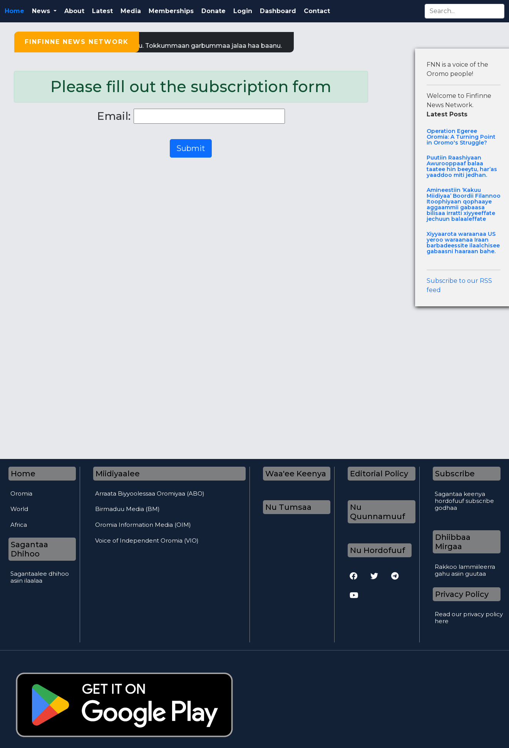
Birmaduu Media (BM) (127, 509)
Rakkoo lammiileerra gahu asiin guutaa (465, 570)
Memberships (171, 11)
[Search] (464, 11)
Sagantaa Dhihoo (29, 549)
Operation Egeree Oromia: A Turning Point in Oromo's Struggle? (461, 137)
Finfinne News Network (77, 41)
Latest (102, 11)
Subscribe (455, 473)
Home (14, 11)
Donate (213, 11)
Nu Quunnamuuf (377, 512)
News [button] (42, 11)
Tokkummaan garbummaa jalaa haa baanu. (217, 45)
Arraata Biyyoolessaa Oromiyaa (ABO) (149, 493)
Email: (114, 116)
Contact (317, 11)
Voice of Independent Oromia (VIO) (147, 540)
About (74, 11)
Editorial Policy (379, 473)
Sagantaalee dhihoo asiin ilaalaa (39, 577)
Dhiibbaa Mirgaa (452, 542)
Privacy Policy (462, 594)
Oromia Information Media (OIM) (143, 525)
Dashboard (278, 11)
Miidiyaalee (117, 473)
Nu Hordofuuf (377, 550)
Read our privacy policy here (469, 618)
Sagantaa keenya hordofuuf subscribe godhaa (464, 501)
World (19, 509)
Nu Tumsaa (288, 507)
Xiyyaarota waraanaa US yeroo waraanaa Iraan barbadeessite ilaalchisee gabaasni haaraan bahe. (463, 242)
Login (242, 11)
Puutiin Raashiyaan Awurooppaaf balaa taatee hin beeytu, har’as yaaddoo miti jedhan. (462, 166)
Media (131, 11)
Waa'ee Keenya (295, 473)
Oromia (21, 493)
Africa (18, 525)
